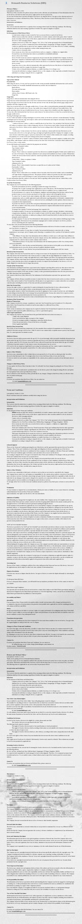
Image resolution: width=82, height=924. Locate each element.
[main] (41, 196)
